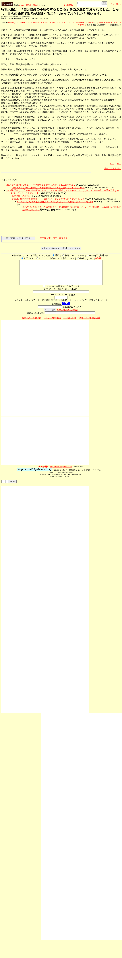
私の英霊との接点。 (21, 196)
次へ (112, 4)
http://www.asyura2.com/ (61, 471)
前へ (118, 4)
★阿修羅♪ (68, 5)
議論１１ (36, 5)
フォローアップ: (9, 180)
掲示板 (28, 5)
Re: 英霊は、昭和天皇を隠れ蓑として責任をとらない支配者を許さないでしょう (55, 202)
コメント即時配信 (52, 322)
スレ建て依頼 (69, 322)
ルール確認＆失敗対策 (67, 314)
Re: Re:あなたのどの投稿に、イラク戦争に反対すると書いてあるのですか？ (48, 188)
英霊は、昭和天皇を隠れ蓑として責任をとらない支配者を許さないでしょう (48, 199)
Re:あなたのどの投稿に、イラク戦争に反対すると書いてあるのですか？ (41, 185)
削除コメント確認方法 (89, 322)
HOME (21, 5)
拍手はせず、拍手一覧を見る (54, 238)
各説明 (98, 258)
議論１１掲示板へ (112, 168)
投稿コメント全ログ (31, 322)
